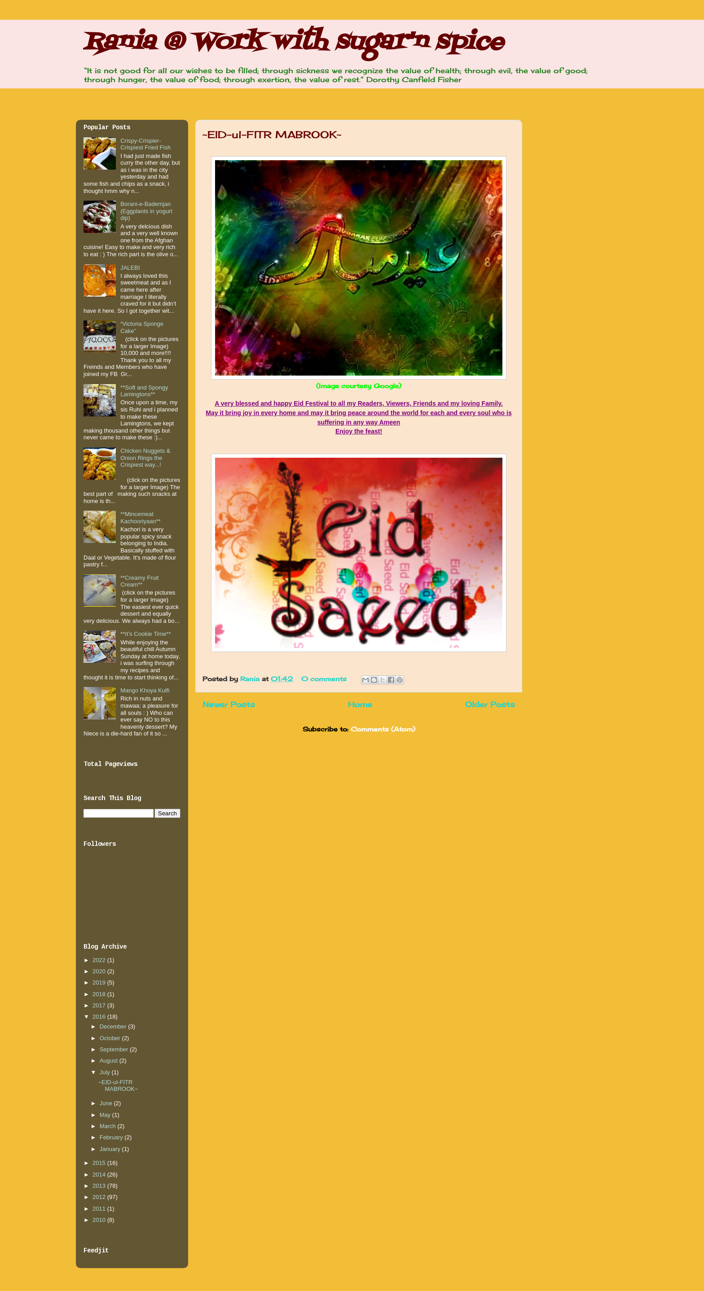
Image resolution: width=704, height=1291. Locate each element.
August (109, 1060)
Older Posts (490, 704)
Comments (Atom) (383, 729)
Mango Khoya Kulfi (144, 690)
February (112, 1137)
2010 (99, 1220)
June (107, 1103)
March (109, 1126)
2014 (99, 1174)
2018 (99, 994)
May (106, 1115)
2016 (99, 1016)
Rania (251, 679)
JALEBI (130, 267)
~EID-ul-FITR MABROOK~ (272, 134)
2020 (99, 971)
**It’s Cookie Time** (145, 633)
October (111, 1038)
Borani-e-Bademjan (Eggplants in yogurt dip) (146, 211)
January (111, 1149)
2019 (99, 982)
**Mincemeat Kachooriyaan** (140, 518)
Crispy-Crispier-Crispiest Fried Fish (145, 144)
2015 (99, 1163)
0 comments (324, 679)
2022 (99, 960)
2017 (99, 1005)
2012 (99, 1197)
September (115, 1049)
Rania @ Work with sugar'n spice (293, 42)
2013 (99, 1185)
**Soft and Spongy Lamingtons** (144, 391)
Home (360, 704)
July (106, 1072)
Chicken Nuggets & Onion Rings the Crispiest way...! (145, 457)
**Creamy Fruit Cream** (139, 581)
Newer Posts (228, 704)
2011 (99, 1208)
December (114, 1026)
